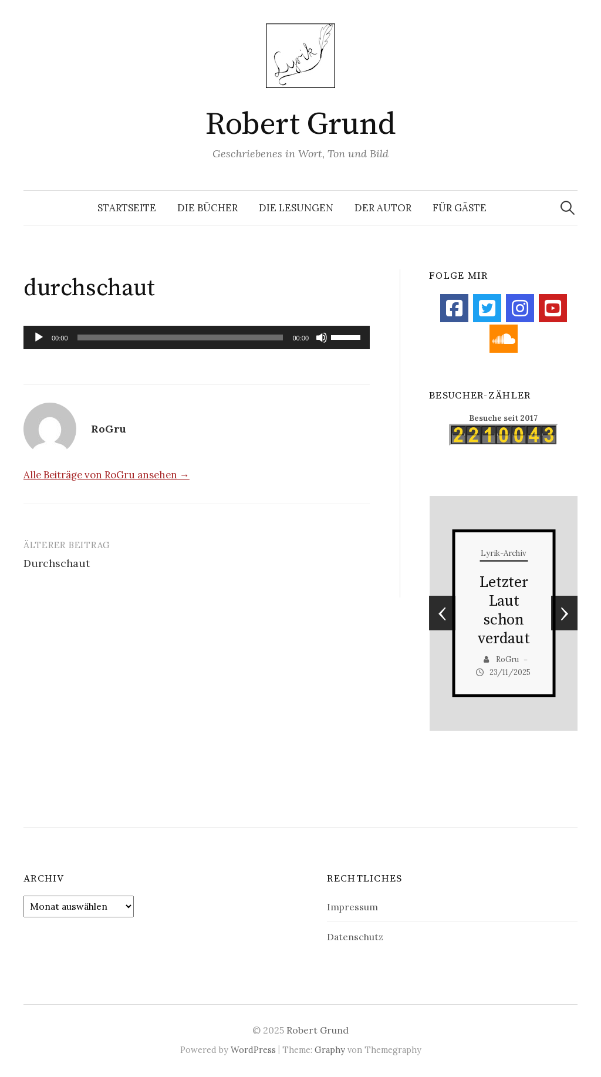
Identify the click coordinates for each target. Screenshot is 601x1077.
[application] (196, 337)
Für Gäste (460, 207)
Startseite (126, 207)
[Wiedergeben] (39, 337)
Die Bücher (207, 207)
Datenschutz (355, 937)
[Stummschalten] (321, 337)
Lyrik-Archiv (503, 553)
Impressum (352, 907)
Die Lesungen (296, 207)
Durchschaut (56, 563)
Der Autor (382, 207)
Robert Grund (300, 124)
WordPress (253, 1049)
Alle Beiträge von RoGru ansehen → (106, 474)
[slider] (180, 337)
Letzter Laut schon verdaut (503, 611)
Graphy (330, 1049)
